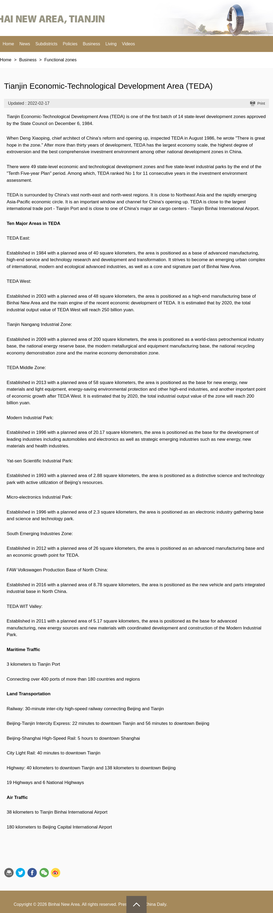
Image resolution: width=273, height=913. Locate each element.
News (24, 44)
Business (91, 44)
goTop (136, 904)
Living (111, 44)
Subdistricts (46, 44)
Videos (128, 44)
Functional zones (60, 60)
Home (8, 44)
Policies (70, 44)
